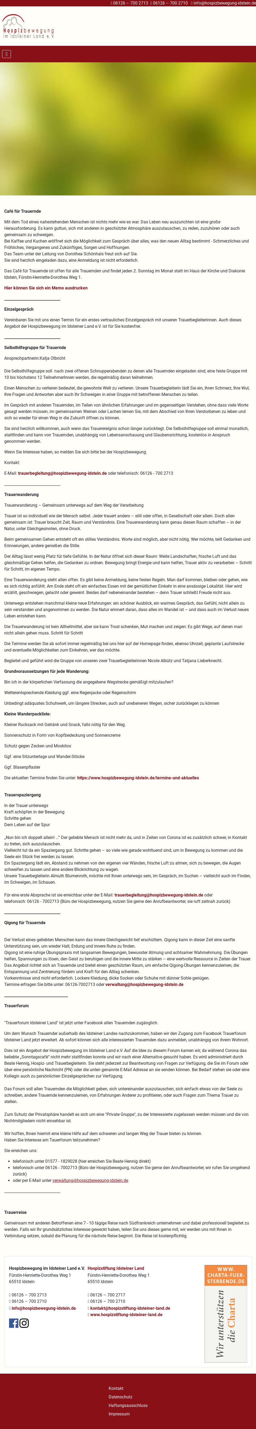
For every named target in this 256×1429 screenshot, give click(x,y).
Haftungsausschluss (128, 1405)
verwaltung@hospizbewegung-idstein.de (144, 984)
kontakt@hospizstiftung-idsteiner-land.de (130, 1308)
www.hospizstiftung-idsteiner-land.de (126, 1314)
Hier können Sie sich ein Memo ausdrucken (46, 287)
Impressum (119, 1413)
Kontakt (116, 1388)
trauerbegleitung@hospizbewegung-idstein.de (62, 473)
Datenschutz (120, 1396)
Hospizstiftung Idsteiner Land (116, 1268)
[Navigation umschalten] (6, 54)
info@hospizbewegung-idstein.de (225, 3)
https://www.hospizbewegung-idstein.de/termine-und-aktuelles (138, 777)
